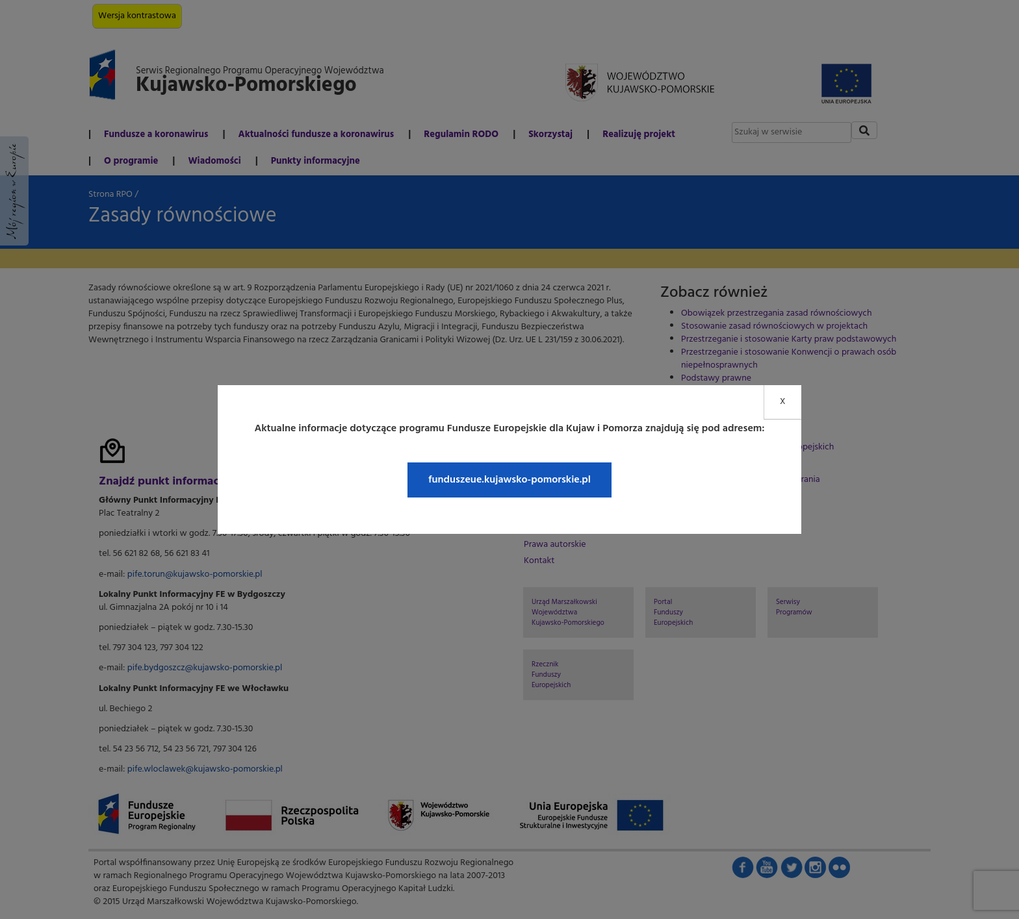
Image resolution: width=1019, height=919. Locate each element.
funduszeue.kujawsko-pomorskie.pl (509, 480)
